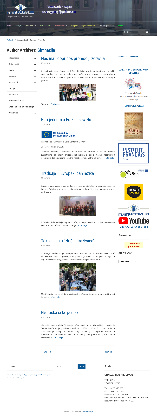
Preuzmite (22, 113)
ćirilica (121, 56)
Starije (46, 351)
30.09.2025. (45, 245)
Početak (10, 40)
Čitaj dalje (55, 104)
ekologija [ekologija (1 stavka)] (25, 375)
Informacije (22, 58)
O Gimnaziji (22, 64)
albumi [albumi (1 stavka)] (14, 375)
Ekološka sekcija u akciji (62, 312)
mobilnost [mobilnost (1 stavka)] (41, 375)
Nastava (22, 76)
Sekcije (11, 88)
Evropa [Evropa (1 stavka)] (9, 375)
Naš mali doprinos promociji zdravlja (73, 58)
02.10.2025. (45, 178)
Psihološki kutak (16, 100)
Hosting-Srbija (87, 412)
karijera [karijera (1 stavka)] (30, 375)
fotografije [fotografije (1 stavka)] (21, 378)
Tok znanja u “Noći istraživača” (68, 240)
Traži (147, 32)
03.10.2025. (45, 124)
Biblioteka (13, 94)
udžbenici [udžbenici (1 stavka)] (14, 378)
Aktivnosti (22, 82)
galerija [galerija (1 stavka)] (19, 375)
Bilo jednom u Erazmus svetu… (67, 119)
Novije (110, 351)
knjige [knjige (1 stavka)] (35, 375)
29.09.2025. (45, 317)
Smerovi (22, 70)
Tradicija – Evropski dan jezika (67, 173)
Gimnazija (46, 50)
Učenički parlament (107, 25)
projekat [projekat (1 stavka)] (47, 375)
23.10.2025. (45, 63)
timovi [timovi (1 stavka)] (9, 378)
